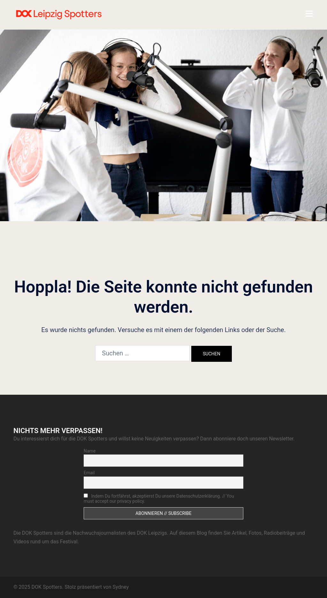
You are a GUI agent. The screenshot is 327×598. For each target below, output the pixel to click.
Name (89, 451)
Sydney (120, 587)
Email (89, 472)
